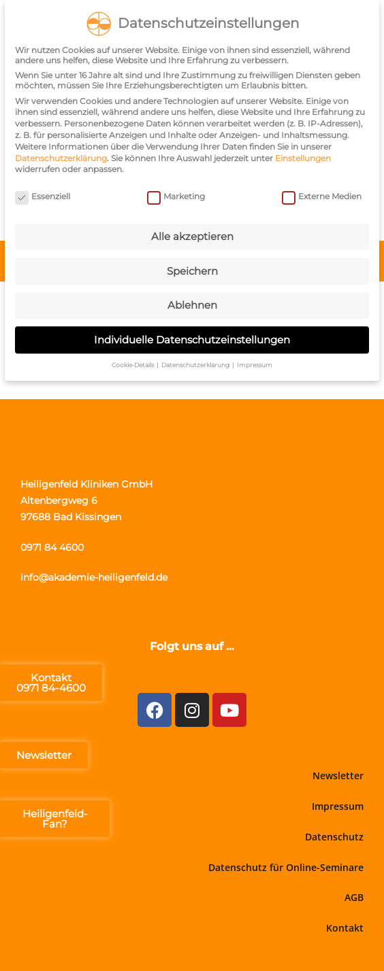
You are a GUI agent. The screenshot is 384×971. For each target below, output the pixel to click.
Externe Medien (322, 193)
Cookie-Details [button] (133, 362)
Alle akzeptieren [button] (192, 233)
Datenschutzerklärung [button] (196, 362)
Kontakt (345, 927)
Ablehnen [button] (192, 302)
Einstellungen (303, 155)
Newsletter (338, 775)
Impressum (338, 806)
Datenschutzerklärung (61, 155)
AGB (354, 897)
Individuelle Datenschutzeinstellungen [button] (192, 336)
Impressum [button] (254, 362)
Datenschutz (334, 836)
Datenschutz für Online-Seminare (286, 867)
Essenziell (42, 193)
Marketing (176, 193)
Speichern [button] (192, 267)
